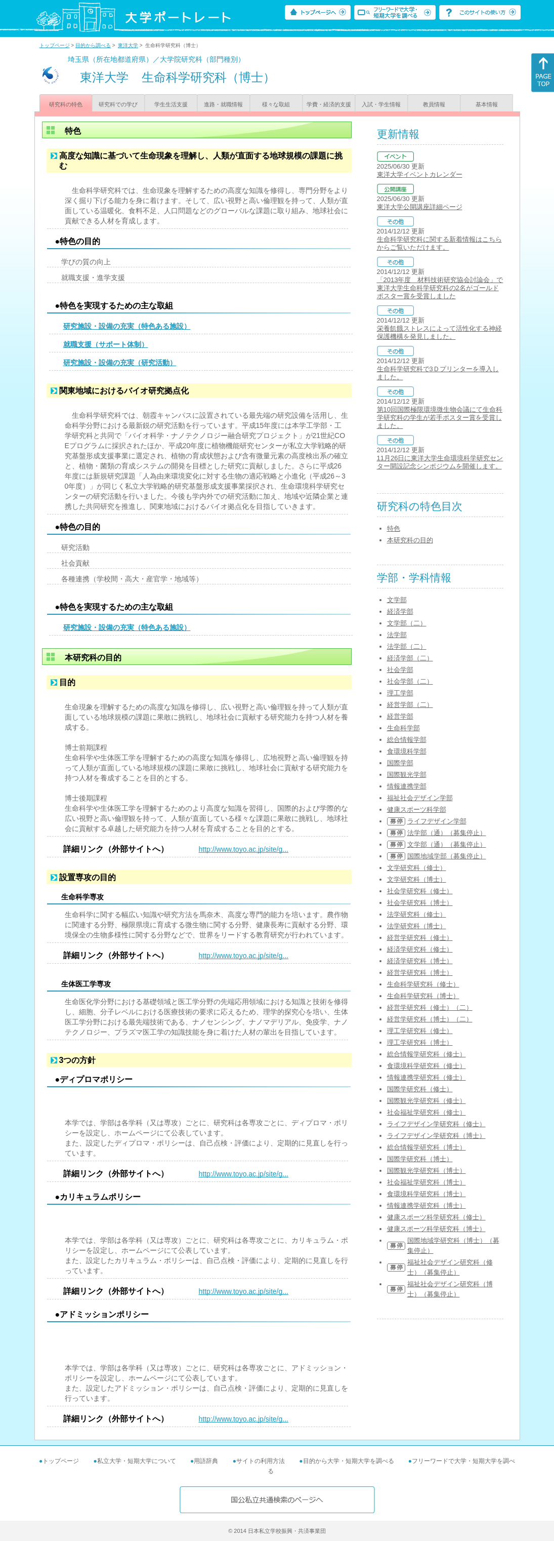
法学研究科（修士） (416, 914)
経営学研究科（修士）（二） (430, 1007)
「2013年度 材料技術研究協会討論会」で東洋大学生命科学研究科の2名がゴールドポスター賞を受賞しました (440, 288)
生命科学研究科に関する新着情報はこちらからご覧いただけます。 (439, 243)
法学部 (397, 635)
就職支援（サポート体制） (105, 344)
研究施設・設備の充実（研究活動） (120, 363)
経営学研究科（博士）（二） (430, 1019)
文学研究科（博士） (416, 879)
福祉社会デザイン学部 (420, 798)
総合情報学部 (407, 739)
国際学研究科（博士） (420, 1159)
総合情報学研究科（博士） (426, 1147)
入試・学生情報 (381, 104)
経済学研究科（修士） (420, 949)
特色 (393, 528)
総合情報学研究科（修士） (426, 1054)
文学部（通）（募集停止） (446, 844)
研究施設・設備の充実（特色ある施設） (127, 326)
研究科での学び (118, 104)
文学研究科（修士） (416, 868)
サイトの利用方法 (260, 1461)
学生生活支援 (171, 104)
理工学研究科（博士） (420, 1042)
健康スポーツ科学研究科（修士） (436, 1217)
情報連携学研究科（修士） (426, 1077)
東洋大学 (128, 45)
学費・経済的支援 (329, 104)
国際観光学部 (407, 774)
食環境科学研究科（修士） (426, 1066)
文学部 (397, 600)
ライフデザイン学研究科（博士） (436, 1135)
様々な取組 (276, 104)
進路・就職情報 (223, 104)
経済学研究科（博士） (420, 961)
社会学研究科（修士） (420, 891)
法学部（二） (407, 646)
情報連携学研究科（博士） (426, 1205)
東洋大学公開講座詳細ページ (419, 207)
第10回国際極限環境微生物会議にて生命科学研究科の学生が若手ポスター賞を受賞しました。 (439, 417)
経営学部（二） (410, 704)
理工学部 (400, 693)
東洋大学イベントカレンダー (419, 174)
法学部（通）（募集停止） (446, 833)
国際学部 (400, 763)
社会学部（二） (410, 681)
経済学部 (400, 611)
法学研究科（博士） (416, 926)
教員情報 (434, 104)
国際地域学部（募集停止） (446, 856)
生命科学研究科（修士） (423, 984)
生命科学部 (403, 728)
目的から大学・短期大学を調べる (348, 1461)
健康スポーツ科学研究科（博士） (436, 1229)
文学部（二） (407, 623)
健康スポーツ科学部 (416, 809)
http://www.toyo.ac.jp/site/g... (243, 849)
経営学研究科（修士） (420, 937)
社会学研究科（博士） (420, 902)
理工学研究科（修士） (420, 1031)
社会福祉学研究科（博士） (426, 1182)
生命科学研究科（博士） (423, 996)
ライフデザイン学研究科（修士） (436, 1124)
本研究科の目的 (410, 540)
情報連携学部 (407, 786)
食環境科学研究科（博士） (426, 1194)
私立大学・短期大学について (136, 1461)
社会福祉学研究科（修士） (426, 1112)
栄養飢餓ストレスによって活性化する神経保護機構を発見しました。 (439, 332)
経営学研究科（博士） (420, 972)
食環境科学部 (407, 751)
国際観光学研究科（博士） (426, 1170)
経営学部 (400, 716)
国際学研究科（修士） (420, 1089)
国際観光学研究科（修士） (426, 1100)
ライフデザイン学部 (436, 821)
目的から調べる (93, 45)
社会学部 (400, 670)
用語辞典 (206, 1461)
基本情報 (487, 104)
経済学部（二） (410, 658)
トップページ (54, 45)
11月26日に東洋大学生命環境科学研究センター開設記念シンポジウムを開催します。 (440, 462)
